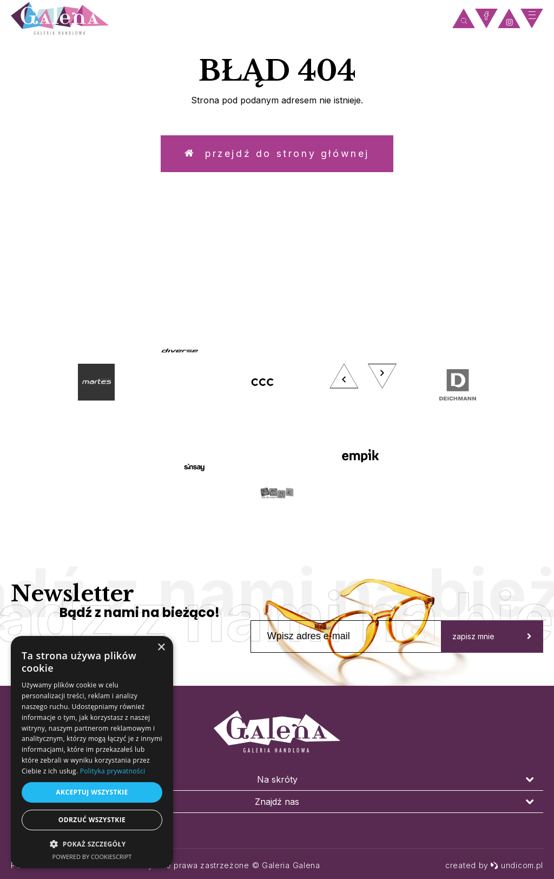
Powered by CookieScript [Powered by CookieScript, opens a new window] (92, 856)
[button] (92, 843)
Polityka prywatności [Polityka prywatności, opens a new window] (112, 771)
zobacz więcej (467, 276)
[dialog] (92, 752)
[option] (277, 426)
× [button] (161, 648)
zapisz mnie (492, 636)
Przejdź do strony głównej (277, 154)
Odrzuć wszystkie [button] (92, 819)
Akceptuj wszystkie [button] (92, 792)
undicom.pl (516, 865)
